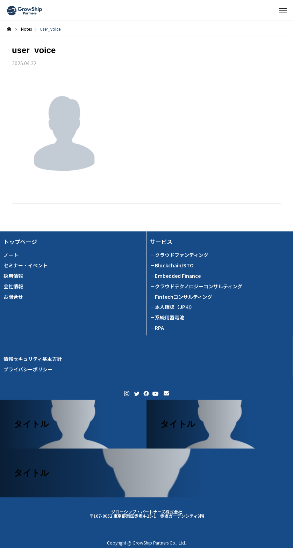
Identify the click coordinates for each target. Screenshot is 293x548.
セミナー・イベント (25, 265)
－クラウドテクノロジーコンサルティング (196, 286)
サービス (161, 241)
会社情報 (13, 286)
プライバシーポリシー (27, 369)
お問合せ (13, 297)
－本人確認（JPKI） (172, 307)
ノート (10, 255)
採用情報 (13, 276)
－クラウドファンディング (179, 255)
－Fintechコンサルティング (181, 297)
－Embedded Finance (175, 276)
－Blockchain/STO (172, 265)
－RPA (157, 328)
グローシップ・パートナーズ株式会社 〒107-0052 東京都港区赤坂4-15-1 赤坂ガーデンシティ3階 (146, 514)
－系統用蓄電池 (167, 317)
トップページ (20, 241)
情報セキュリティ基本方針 (32, 359)
